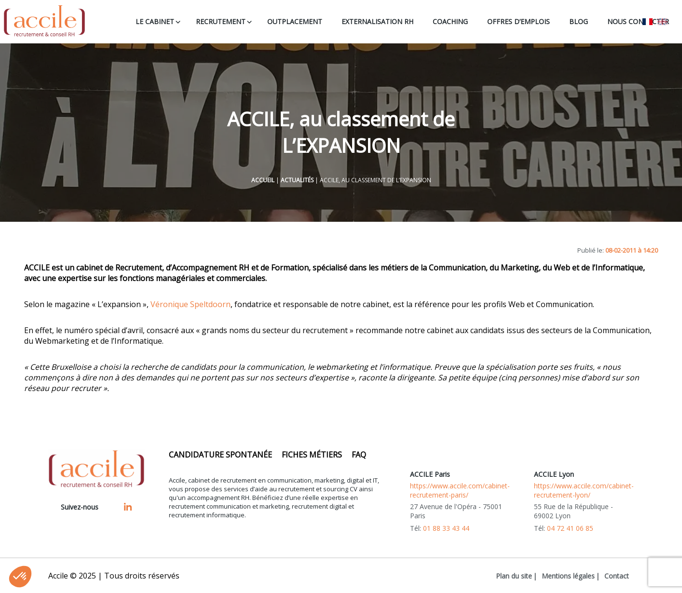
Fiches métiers (312, 454)
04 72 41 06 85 (570, 528)
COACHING (450, 21)
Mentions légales (568, 575)
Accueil (262, 180)
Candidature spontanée (220, 454)
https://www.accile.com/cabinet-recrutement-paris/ (460, 490)
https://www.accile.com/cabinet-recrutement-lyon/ (584, 490)
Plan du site (514, 575)
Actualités (297, 180)
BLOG (578, 21)
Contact (616, 575)
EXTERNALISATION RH (377, 21)
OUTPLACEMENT (294, 21)
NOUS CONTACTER (638, 21)
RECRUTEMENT (221, 21)
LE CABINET (155, 21)
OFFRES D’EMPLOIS (518, 21)
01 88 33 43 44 (446, 528)
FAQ (359, 454)
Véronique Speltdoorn (190, 304)
